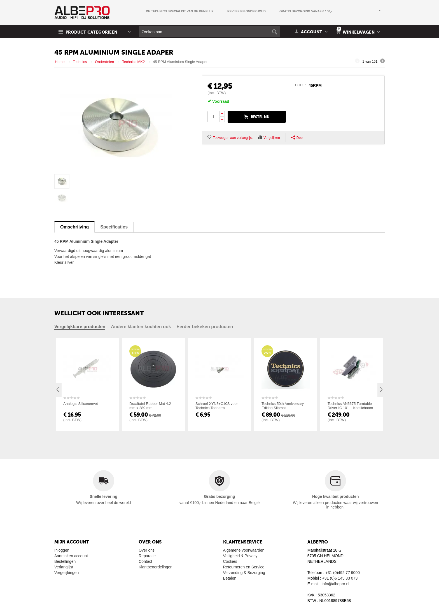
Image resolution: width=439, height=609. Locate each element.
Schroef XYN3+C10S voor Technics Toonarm (216, 406)
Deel (297, 138)
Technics (80, 62)
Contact (145, 561)
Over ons (147, 550)
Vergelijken (271, 138)
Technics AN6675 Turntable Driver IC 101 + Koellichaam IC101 (350, 408)
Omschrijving (74, 227)
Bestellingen (65, 561)
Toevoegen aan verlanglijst (233, 138)
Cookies (230, 561)
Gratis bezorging (219, 496)
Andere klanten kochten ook (141, 326)
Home (60, 62)
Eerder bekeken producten (205, 326)
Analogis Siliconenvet (80, 404)
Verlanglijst (63, 567)
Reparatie (147, 556)
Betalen (229, 578)
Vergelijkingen (66, 572)
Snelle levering (103, 496)
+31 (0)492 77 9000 (342, 572)
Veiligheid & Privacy (240, 556)
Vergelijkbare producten (79, 326)
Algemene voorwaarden (244, 550)
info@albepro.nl (335, 584)
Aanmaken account (71, 556)
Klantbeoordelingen (155, 567)
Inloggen (61, 550)
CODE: (300, 85)
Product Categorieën (91, 32)
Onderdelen (104, 62)
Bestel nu (260, 117)
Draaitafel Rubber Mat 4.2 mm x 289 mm (150, 406)
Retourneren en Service (244, 567)
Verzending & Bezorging (244, 572)
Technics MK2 (133, 62)
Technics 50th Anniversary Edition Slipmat (282, 406)
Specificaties (114, 227)
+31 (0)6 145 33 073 (340, 578)
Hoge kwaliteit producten (335, 496)
